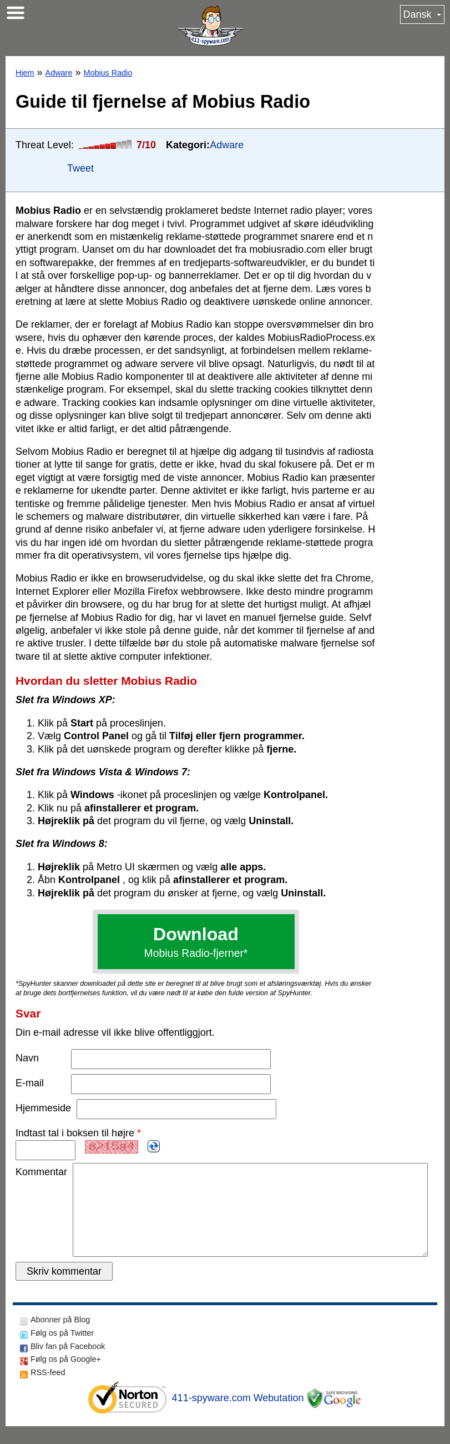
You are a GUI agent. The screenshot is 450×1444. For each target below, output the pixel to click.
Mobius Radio (107, 72)
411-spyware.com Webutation (238, 1415)
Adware (59, 72)
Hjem (25, 72)
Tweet (80, 168)
